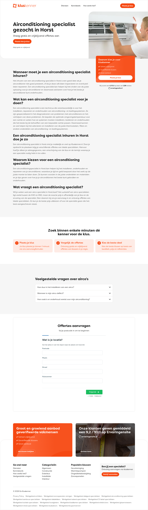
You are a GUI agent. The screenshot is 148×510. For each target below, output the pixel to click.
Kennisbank (75, 6)
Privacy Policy (18, 496)
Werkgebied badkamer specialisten (74, 502)
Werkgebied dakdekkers (51, 499)
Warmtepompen (78, 471)
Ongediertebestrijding (81, 473)
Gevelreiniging (77, 468)
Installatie (46, 476)
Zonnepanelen (77, 476)
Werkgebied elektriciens (98, 502)
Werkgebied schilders (33, 496)
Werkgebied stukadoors (48, 506)
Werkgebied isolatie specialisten (25, 502)
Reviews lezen (86, 451)
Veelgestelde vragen (22, 476)
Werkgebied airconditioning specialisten (117, 496)
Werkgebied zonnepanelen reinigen (58, 496)
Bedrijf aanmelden (110, 474)
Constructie (47, 471)
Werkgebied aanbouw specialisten (26, 499)
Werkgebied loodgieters (49, 502)
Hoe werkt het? (89, 6)
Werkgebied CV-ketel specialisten (101, 499)
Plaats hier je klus (22, 41)
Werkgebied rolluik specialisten (25, 506)
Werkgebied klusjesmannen (70, 506)
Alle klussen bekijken (26, 451)
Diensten (64, 6)
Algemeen (46, 468)
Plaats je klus (127, 6)
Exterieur (46, 473)
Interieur (45, 479)
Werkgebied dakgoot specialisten (87, 496)
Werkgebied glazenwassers (120, 502)
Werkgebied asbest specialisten (74, 499)
